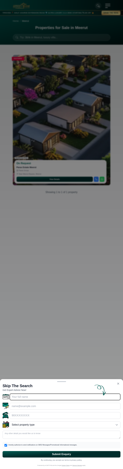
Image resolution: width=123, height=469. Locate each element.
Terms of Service (77, 465)
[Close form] (118, 384)
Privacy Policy (66, 465)
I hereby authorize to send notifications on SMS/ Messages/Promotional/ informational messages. (42, 445)
